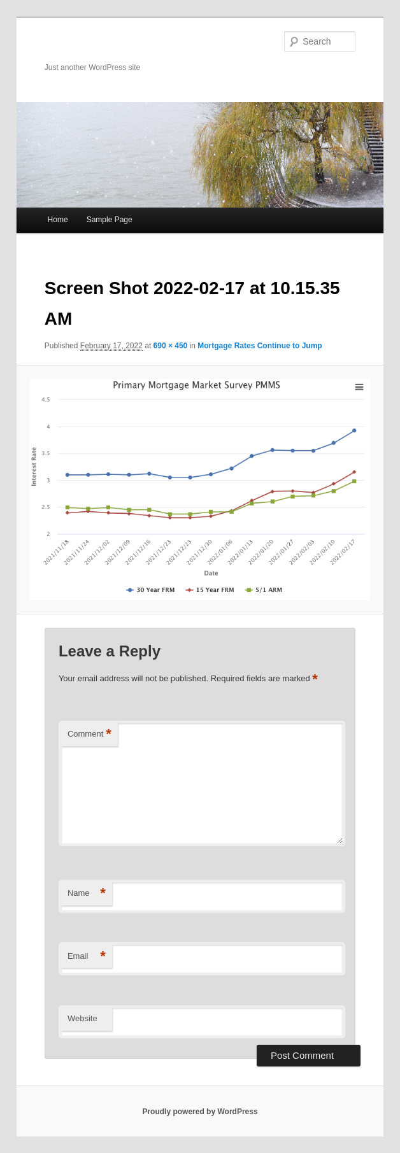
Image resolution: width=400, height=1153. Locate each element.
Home (58, 219)
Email (87, 956)
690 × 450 (171, 345)
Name (87, 893)
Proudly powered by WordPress (199, 1111)
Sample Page (109, 219)
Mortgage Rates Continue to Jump (259, 345)
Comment (89, 734)
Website (82, 1018)
